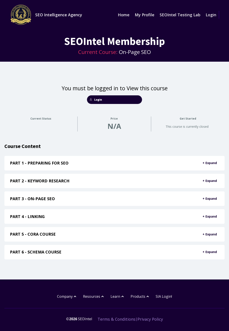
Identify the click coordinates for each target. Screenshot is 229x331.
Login (211, 14)
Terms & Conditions (116, 319)
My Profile (144, 14)
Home (123, 14)
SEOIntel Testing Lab (180, 14)
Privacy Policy (150, 319)
